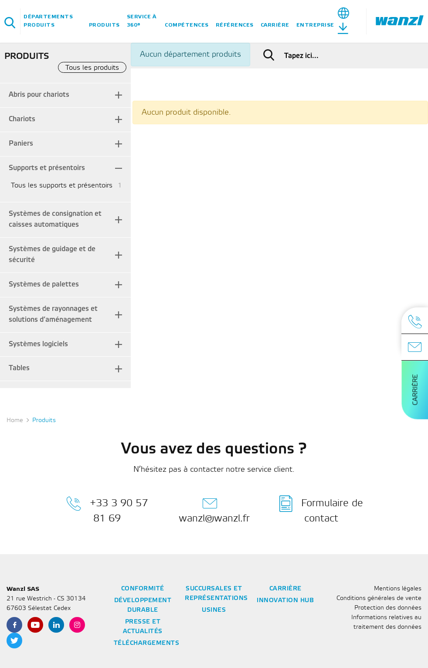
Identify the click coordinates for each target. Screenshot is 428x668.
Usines (214, 610)
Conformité (142, 589)
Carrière (275, 25)
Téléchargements (147, 643)
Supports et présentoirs (47, 168)
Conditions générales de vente (378, 598)
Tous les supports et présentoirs (61, 185)
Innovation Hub (285, 600)
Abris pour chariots (39, 95)
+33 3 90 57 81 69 (107, 509)
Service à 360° (141, 21)
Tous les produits (92, 68)
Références (235, 25)
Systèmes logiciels (38, 344)
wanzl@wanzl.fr (214, 509)
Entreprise (315, 25)
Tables (19, 368)
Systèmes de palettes (44, 284)
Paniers (21, 143)
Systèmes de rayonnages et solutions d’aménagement (53, 314)
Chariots (22, 119)
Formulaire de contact (321, 509)
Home (15, 420)
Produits (104, 25)
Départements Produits (48, 21)
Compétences (187, 25)
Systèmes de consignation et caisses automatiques (55, 219)
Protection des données (387, 608)
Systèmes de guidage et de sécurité (52, 254)
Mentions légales (397, 589)
